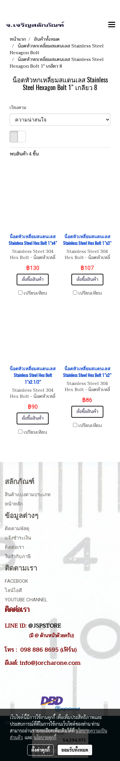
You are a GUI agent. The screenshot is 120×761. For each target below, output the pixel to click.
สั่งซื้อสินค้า (33, 279)
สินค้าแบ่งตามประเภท (28, 495)
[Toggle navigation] (112, 25)
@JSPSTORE (44, 626)
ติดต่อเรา (14, 547)
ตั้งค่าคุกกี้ (40, 750)
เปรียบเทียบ (35, 293)
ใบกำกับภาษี (18, 556)
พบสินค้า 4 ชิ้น (24, 154)
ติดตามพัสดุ (17, 528)
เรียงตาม (20, 107)
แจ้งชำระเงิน (18, 538)
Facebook (16, 581)
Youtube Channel (26, 600)
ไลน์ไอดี (13, 590)
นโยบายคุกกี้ (45, 737)
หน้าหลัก (14, 504)
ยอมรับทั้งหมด (74, 750)
